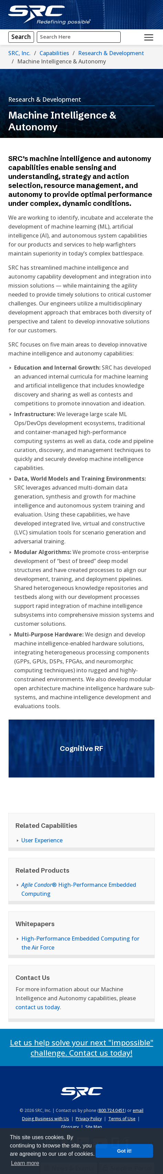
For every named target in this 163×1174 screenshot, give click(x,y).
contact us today (37, 1007)
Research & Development (111, 53)
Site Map (93, 1127)
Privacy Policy (89, 1119)
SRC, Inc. (19, 53)
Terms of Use (121, 1119)
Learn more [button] (25, 1163)
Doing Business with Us (45, 1119)
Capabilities (54, 53)
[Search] (21, 37)
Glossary (70, 1127)
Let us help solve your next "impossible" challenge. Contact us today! (81, 1047)
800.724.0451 (112, 1110)
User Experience (42, 840)
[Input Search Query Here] (79, 37)
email (138, 1110)
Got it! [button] (124, 1151)
